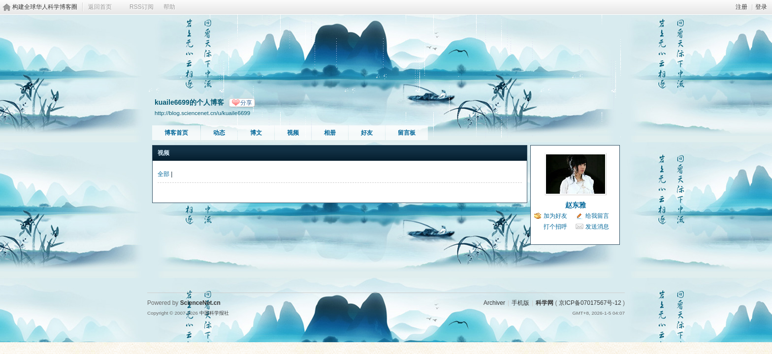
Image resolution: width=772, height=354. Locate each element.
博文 (256, 132)
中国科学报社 (214, 313)
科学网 (544, 302)
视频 (293, 132)
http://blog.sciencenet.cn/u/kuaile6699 (202, 113)
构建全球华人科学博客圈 (44, 6)
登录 (761, 6)
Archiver (494, 302)
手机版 (520, 302)
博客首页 (176, 132)
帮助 (169, 6)
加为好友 (555, 215)
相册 (330, 132)
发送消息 (597, 226)
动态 (219, 132)
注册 (741, 6)
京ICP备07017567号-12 (590, 302)
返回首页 (100, 6)
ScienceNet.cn (200, 302)
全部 (163, 174)
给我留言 (597, 215)
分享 (246, 102)
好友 (367, 132)
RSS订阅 (141, 6)
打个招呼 (555, 226)
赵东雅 (575, 205)
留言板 (407, 132)
